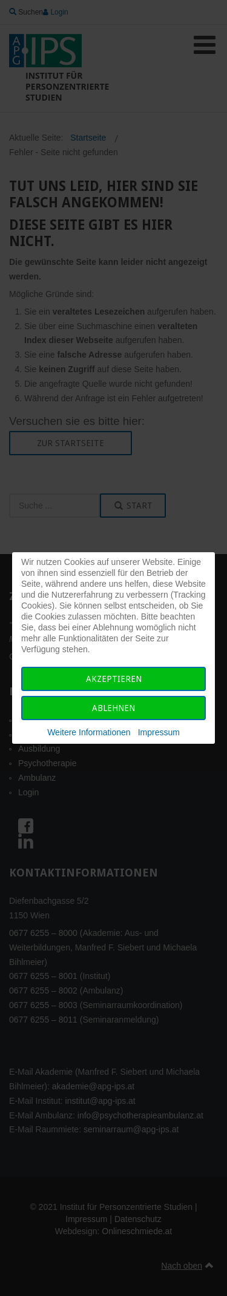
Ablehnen (113, 708)
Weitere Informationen (88, 732)
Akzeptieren (114, 679)
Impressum (159, 732)
